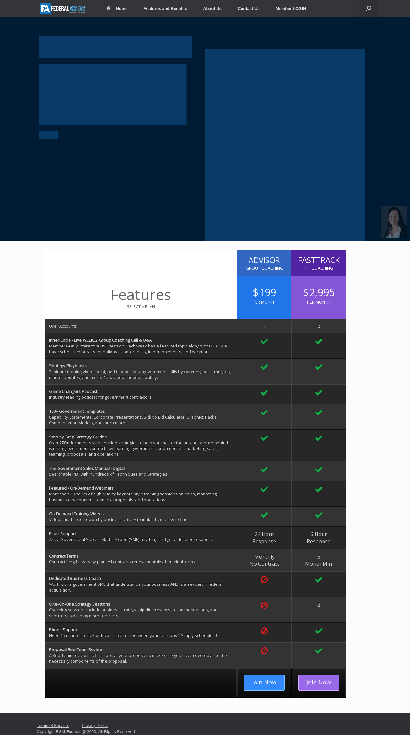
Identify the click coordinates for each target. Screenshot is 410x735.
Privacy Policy (95, 725)
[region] (205, 129)
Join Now (264, 682)
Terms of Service (53, 725)
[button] (394, 222)
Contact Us (249, 8)
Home (116, 8)
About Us (212, 8)
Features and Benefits (165, 8)
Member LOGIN (291, 8)
